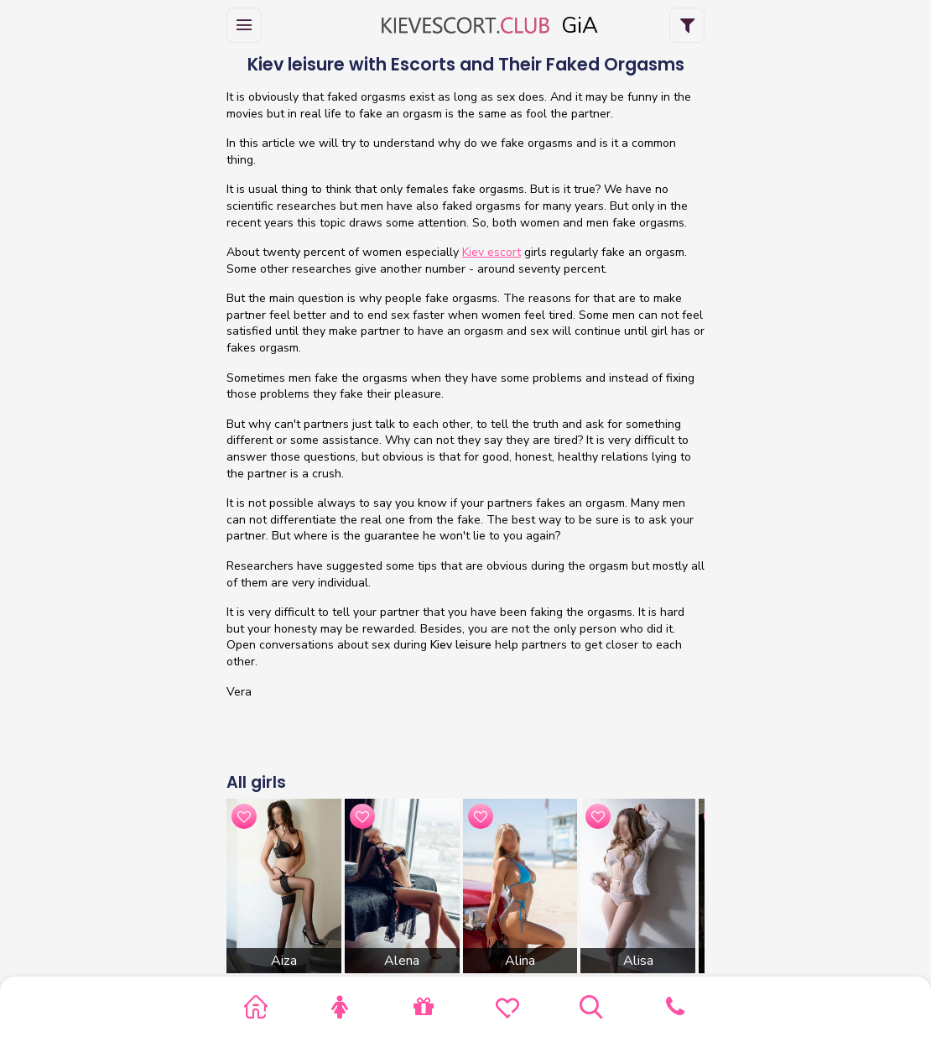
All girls (256, 782)
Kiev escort (491, 252)
